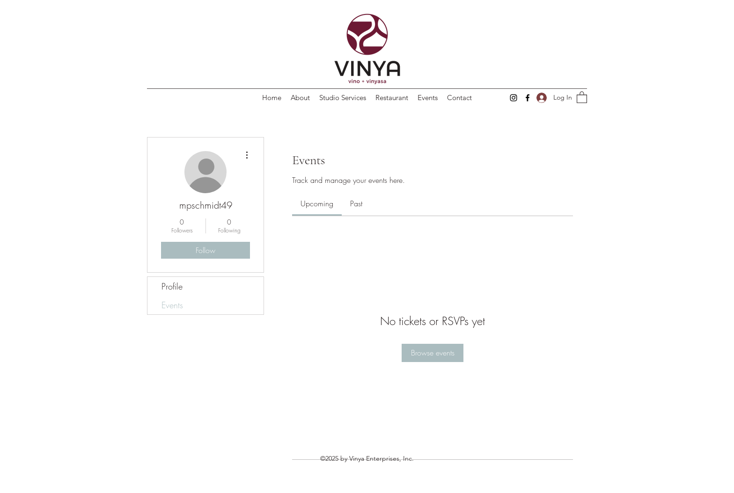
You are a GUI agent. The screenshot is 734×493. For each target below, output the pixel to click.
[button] (582, 97)
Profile (172, 286)
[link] (317, 203)
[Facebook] (527, 97)
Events (172, 305)
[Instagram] (513, 97)
